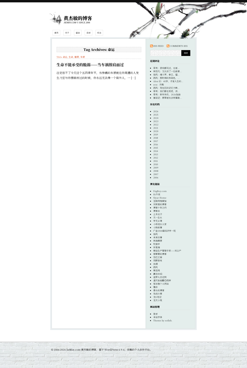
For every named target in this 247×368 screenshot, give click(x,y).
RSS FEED (158, 45)
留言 (78, 32)
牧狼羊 (156, 244)
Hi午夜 (156, 194)
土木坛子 (157, 214)
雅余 (155, 287)
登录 (155, 313)
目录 (88, 32)
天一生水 (157, 217)
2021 (155, 127)
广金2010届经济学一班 (164, 230)
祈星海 (156, 247)
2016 (155, 144)
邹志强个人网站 (161, 283)
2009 (155, 167)
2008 (155, 170)
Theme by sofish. (162, 320)
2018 (155, 137)
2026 (155, 111)
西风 (155, 267)
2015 (155, 147)
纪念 (99, 32)
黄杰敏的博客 (78, 17)
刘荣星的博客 (160, 204)
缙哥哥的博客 (160, 253)
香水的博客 (158, 290)
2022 (155, 124)
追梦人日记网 (160, 277)
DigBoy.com (160, 191)
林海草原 (157, 240)
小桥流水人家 (160, 224)
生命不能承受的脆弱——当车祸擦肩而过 (90, 64)
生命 (71, 56)
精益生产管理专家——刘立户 (167, 250)
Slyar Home (159, 197)
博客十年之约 (160, 207)
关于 (67, 32)
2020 (155, 131)
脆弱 (77, 56)
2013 (155, 154)
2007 (155, 174)
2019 (155, 134)
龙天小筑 (157, 300)
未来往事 (157, 237)
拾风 (155, 234)
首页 (56, 32)
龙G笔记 (157, 296)
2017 (155, 141)
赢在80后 (157, 273)
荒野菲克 (157, 260)
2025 (155, 114)
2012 (155, 157)
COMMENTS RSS (179, 45)
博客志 (156, 210)
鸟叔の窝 (157, 293)
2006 (155, 177)
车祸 (82, 56)
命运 (65, 56)
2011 (155, 160)
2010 (155, 164)
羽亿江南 (157, 257)
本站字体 (157, 317)
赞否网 (156, 270)
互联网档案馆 (160, 201)
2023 (155, 121)
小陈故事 (157, 227)
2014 (155, 151)
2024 (155, 117)
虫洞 (155, 263)
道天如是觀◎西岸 (162, 280)
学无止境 (157, 220)
